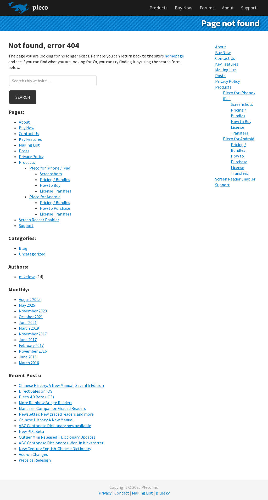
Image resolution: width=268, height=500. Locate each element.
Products (27, 162)
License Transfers (55, 191)
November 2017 (33, 333)
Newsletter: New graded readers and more (56, 414)
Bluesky (163, 493)
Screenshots (51, 173)
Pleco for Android (44, 196)
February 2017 (31, 345)
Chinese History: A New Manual (46, 419)
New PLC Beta (31, 431)
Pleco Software (28, 8)
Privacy (105, 493)
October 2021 (31, 316)
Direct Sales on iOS (35, 391)
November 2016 (33, 351)
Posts (24, 150)
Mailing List (29, 145)
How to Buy (50, 185)
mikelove (27, 276)
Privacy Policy (31, 156)
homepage (174, 56)
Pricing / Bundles (55, 179)
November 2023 (33, 310)
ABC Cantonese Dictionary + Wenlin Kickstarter (61, 442)
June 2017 (28, 339)
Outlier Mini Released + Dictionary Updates (57, 437)
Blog (23, 248)
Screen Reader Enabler (39, 219)
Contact (121, 493)
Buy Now (26, 127)
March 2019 (29, 328)
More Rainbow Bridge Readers (45, 402)
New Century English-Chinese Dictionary (55, 448)
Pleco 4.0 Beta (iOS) (36, 396)
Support (26, 225)
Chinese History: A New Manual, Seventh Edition (61, 385)
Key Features (30, 139)
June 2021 (28, 322)
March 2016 (29, 362)
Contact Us (29, 133)
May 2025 (27, 305)
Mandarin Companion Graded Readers (52, 408)
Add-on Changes (33, 454)
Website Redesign (35, 460)
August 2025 (30, 299)
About (24, 122)
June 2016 (28, 356)
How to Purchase (55, 208)
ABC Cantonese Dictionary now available (55, 425)
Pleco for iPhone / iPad (49, 168)
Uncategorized (32, 254)
